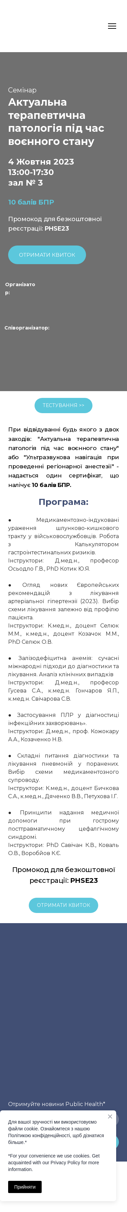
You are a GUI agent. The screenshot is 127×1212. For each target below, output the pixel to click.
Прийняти (25, 1187)
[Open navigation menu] (112, 26)
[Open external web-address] (23, 351)
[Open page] (45, 306)
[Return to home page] (21, 26)
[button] (47, 255)
